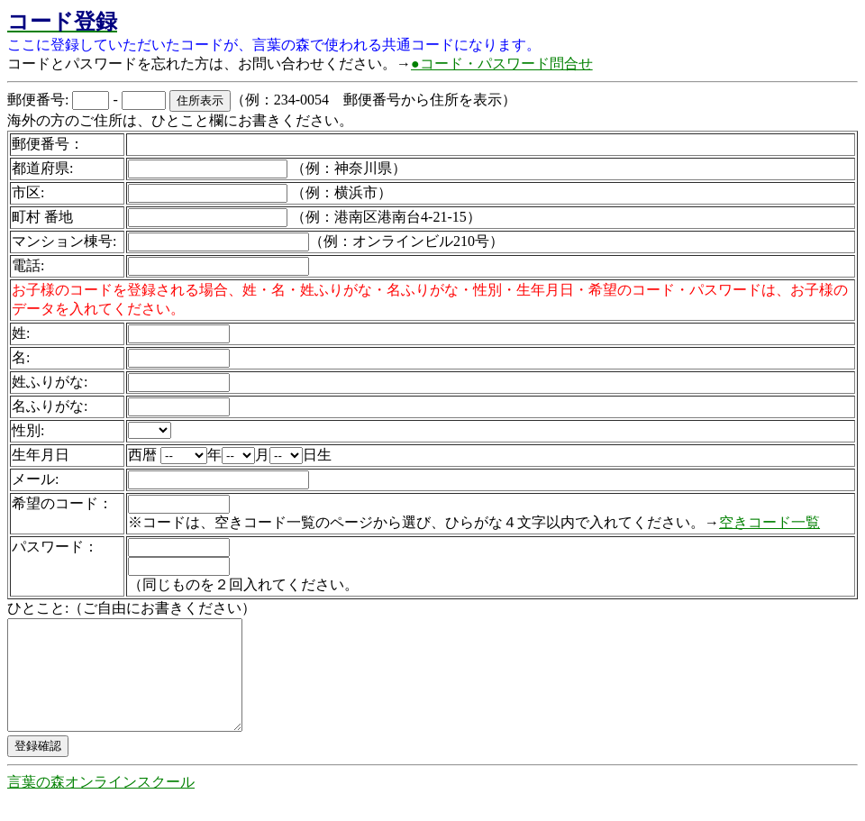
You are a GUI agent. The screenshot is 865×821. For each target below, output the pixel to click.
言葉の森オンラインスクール (101, 803)
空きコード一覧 (769, 522)
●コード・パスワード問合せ (502, 63)
